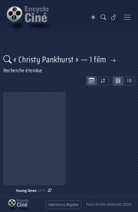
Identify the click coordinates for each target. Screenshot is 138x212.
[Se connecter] (114, 17)
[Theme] (93, 17)
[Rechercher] (103, 17)
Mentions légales (63, 204)
